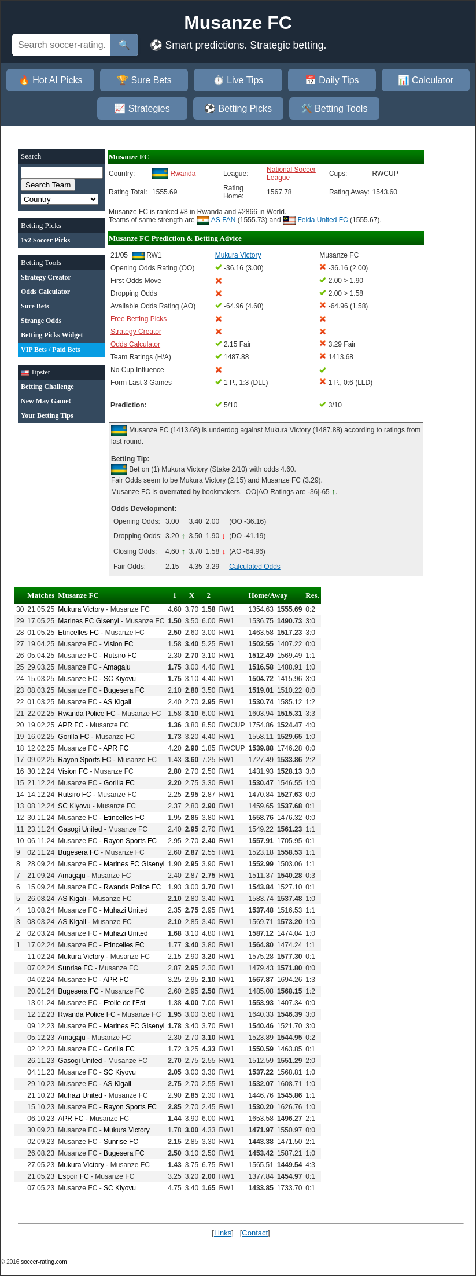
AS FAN (223, 220)
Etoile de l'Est (124, 1003)
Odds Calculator (135, 344)
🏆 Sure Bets (144, 80)
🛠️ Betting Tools (334, 108)
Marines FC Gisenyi (88, 621)
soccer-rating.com (44, 1262)
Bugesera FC (124, 690)
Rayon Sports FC (84, 760)
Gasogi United (80, 829)
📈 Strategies (141, 108)
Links (222, 1233)
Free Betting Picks (138, 319)
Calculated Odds (255, 566)
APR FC (70, 725)
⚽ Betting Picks (238, 108)
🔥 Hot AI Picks (51, 80)
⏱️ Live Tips (238, 80)
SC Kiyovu (120, 679)
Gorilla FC (73, 737)
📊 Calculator (425, 80)
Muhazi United (126, 910)
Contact (255, 1233)
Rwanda (182, 173)
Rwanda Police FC (86, 713)
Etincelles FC (78, 632)
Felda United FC (322, 220)
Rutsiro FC (120, 656)
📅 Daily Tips (332, 80)
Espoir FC (73, 1176)
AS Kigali (117, 702)
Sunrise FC (75, 968)
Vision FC (119, 644)
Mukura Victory (81, 609)
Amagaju (116, 667)
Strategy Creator (135, 332)
